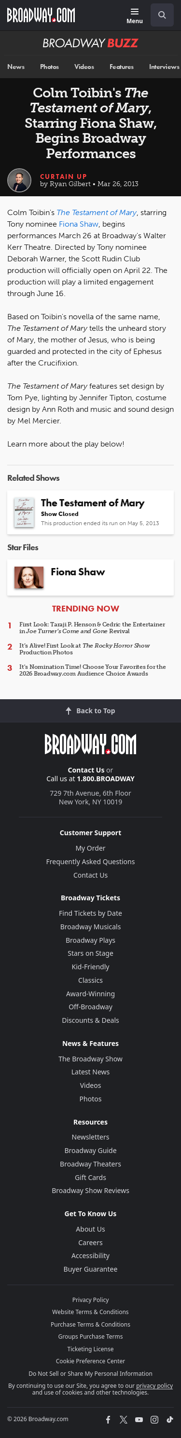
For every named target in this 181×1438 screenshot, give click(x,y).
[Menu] (134, 17)
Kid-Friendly (91, 966)
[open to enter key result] (162, 15)
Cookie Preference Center (90, 1361)
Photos (49, 67)
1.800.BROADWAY (106, 778)
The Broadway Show (90, 1058)
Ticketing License (91, 1349)
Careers (90, 1242)
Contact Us (86, 769)
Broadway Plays (90, 940)
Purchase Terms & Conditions (90, 1324)
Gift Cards (90, 1177)
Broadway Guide (90, 1150)
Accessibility (90, 1255)
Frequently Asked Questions (90, 861)
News (15, 67)
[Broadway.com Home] (41, 15)
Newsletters (91, 1136)
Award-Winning (90, 993)
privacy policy (154, 1386)
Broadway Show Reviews (90, 1190)
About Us (90, 1229)
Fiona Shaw (78, 224)
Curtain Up (63, 176)
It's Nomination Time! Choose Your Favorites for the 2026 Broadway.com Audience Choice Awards (92, 670)
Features (122, 67)
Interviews (164, 67)
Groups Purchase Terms (90, 1336)
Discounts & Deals (90, 1020)
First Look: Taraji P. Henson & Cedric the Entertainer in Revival (92, 628)
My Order (90, 848)
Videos (84, 67)
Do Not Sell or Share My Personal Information (90, 1374)
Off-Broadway (90, 1006)
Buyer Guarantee (91, 1269)
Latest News (90, 1071)
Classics (90, 980)
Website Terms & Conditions (90, 1312)
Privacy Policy (90, 1300)
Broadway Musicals (90, 926)
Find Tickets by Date (90, 913)
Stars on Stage (90, 953)
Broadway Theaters (90, 1163)
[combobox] (158, 15)
